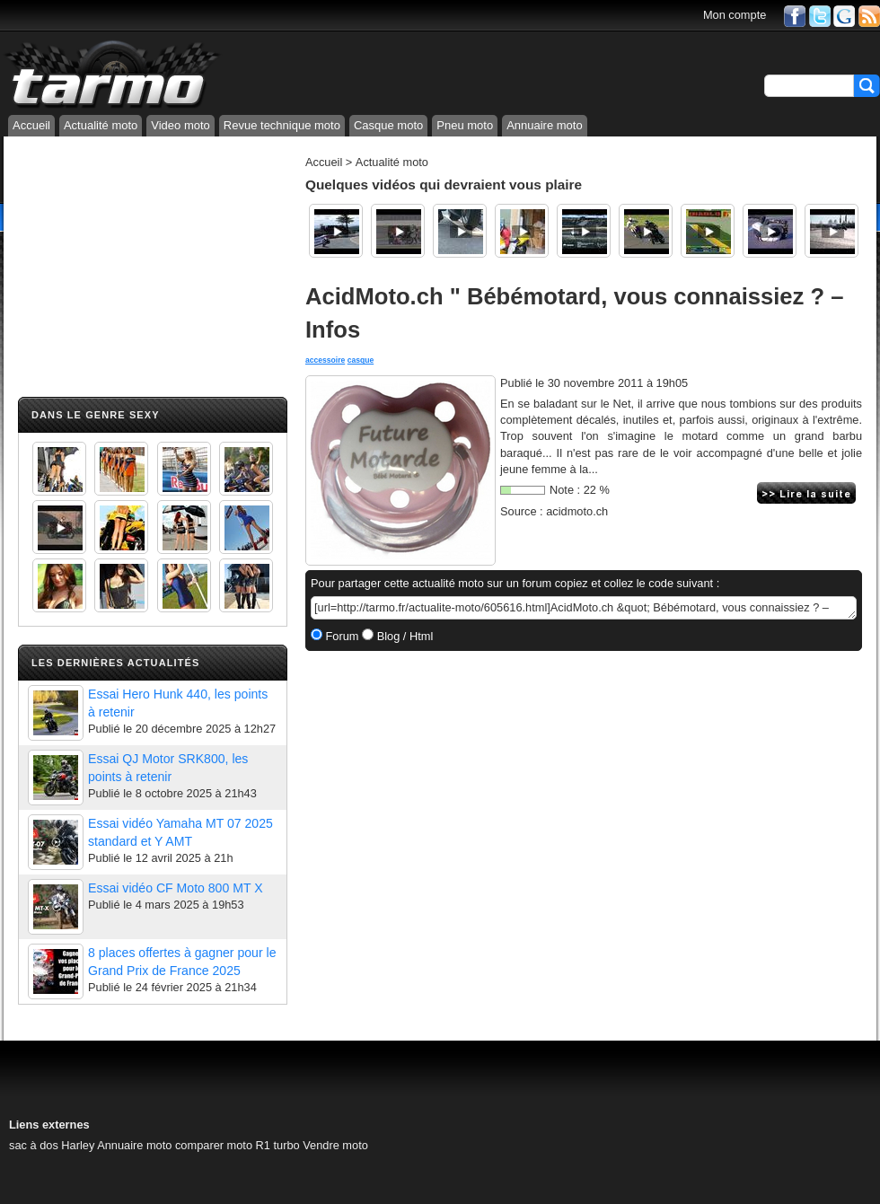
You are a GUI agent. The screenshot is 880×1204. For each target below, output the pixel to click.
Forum (340, 636)
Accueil (31, 125)
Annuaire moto (544, 125)
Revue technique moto (282, 125)
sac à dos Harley (51, 1145)
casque (361, 360)
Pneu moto (464, 125)
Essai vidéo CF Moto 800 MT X (175, 888)
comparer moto (213, 1145)
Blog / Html (403, 636)
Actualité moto (100, 125)
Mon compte (734, 15)
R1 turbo (278, 1145)
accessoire (325, 360)
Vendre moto (335, 1145)
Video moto (180, 125)
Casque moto (388, 125)
